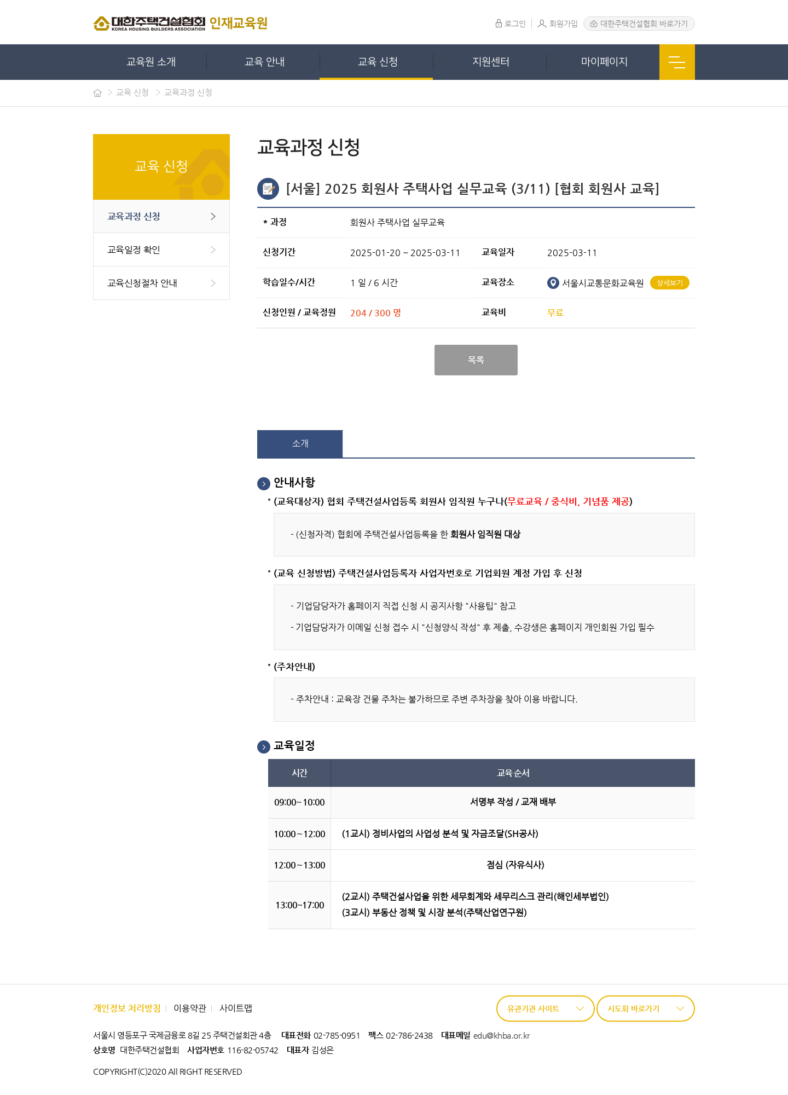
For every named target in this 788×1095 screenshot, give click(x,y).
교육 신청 (378, 62)
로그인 (511, 23)
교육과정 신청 (133, 216)
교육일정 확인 (133, 249)
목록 (476, 360)
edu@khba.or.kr (501, 1035)
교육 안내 (265, 62)
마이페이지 (604, 62)
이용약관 (189, 1008)
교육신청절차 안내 (142, 282)
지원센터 (490, 62)
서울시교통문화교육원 (595, 283)
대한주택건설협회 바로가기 (644, 23)
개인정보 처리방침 (127, 1008)
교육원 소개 (151, 62)
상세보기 (670, 283)
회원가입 (557, 23)
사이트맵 (235, 1008)
